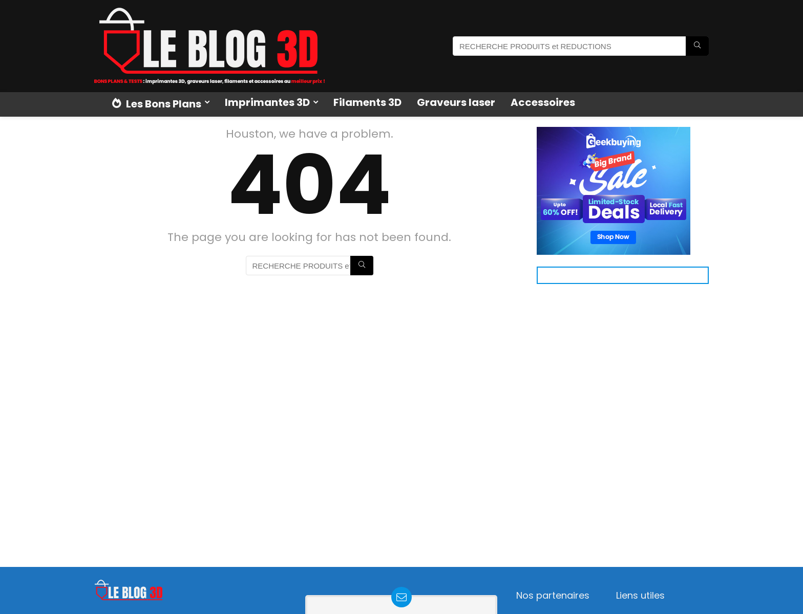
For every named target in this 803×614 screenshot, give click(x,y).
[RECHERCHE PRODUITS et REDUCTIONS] (697, 46)
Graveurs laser (456, 102)
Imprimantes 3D (267, 102)
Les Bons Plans (156, 104)
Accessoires (543, 102)
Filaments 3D (367, 102)
